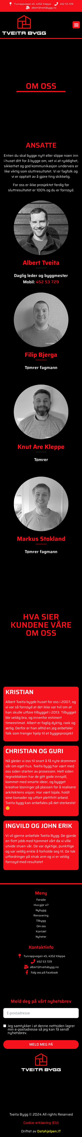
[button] (76, 24)
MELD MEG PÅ (41, 1044)
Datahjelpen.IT (49, 1131)
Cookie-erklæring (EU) (41, 1122)
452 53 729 (47, 282)
